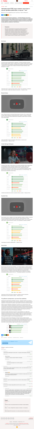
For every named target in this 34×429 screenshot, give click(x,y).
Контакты (11, 421)
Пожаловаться (9, 364)
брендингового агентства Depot (23, 423)
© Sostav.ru (7, 423)
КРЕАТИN (6, 372)
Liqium (19, 425)
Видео (6, 400)
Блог (9, 372)
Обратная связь (20, 421)
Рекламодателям (15, 421)
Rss (23, 421)
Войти (2, 349)
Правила (4, 349)
